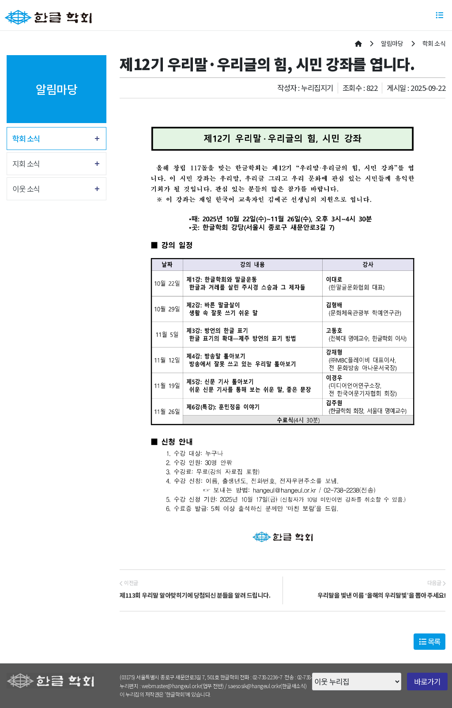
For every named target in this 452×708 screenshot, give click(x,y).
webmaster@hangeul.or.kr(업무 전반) (183, 685)
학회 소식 (26, 138)
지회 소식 (26, 163)
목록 (430, 641)
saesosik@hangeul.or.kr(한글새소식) (267, 685)
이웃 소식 (26, 188)
